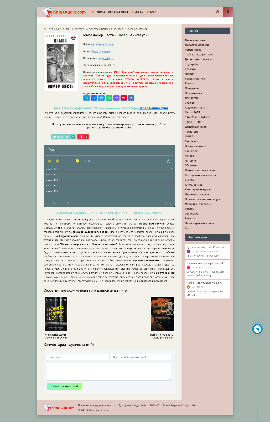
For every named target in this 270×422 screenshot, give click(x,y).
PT (123, 98)
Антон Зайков (106, 58)
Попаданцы (192, 88)
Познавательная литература (202, 199)
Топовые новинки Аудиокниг (111, 12)
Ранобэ (189, 155)
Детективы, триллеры (198, 59)
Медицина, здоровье (198, 204)
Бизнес (189, 179)
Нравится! (64, 137)
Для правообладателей (132, 405)
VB (116, 98)
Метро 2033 (192, 112)
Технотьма (191, 131)
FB (94, 98)
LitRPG (189, 136)
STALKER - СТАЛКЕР (198, 117)
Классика (190, 69)
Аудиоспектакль (195, 107)
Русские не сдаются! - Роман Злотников (207, 247)
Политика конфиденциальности (96, 405)
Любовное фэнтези (197, 44)
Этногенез (191, 141)
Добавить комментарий (64, 386)
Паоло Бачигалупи (101, 51)
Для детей (191, 98)
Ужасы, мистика (195, 78)
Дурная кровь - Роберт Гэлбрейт (206, 263)
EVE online (191, 151)
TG (86, 98)
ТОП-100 (154, 405)
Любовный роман (195, 40)
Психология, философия (200, 170)
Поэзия (189, 73)
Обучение (191, 165)
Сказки (189, 102)
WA (109, 98)
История (190, 160)
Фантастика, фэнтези (102, 44)
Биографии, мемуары (198, 189)
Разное (189, 208)
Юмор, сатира (193, 184)
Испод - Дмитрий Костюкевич (204, 283)
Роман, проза (193, 49)
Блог (153, 12)
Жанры (139, 12)
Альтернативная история (200, 175)
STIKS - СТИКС (194, 122)
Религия (190, 218)
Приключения (193, 93)
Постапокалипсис (196, 146)
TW (101, 98)
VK (131, 98)
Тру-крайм (191, 64)
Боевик (189, 83)
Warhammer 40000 (196, 126)
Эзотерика (191, 213)
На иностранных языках (199, 223)
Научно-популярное (197, 194)
